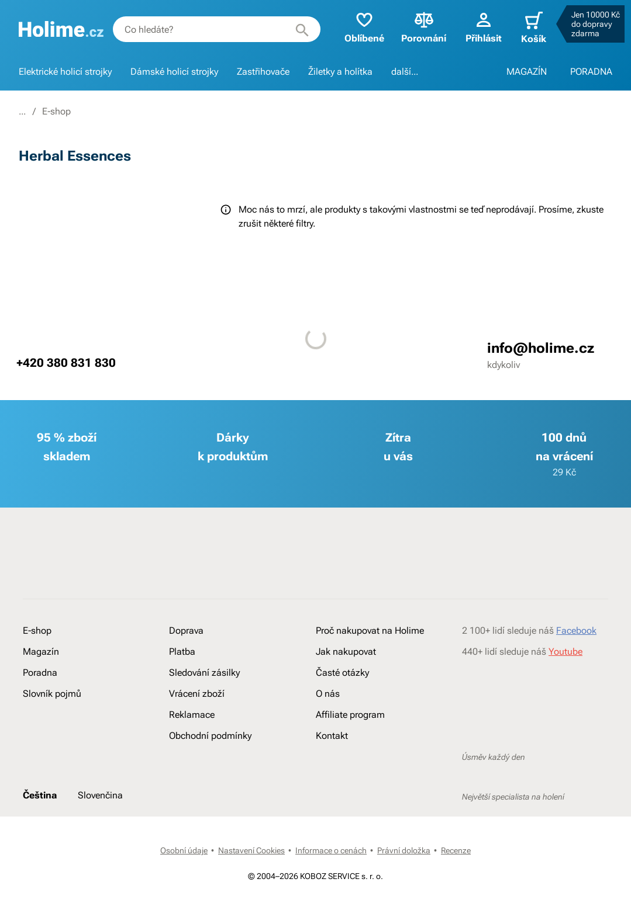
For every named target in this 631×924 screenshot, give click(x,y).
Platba (182, 651)
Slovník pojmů (52, 693)
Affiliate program (350, 714)
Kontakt (332, 735)
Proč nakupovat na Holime (370, 630)
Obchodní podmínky (210, 735)
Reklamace (192, 714)
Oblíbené (358, 26)
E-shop (78, 111)
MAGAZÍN (526, 71)
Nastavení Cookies (251, 850)
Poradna (40, 672)
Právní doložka (403, 850)
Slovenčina (100, 795)
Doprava (186, 630)
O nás (328, 693)
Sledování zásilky (204, 672)
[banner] (61, 29)
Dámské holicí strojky (174, 71)
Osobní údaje (184, 850)
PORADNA (591, 71)
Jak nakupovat (346, 651)
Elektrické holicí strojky (65, 71)
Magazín (41, 651)
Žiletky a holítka (340, 71)
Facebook (576, 630)
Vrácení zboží (197, 693)
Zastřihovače (263, 71)
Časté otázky (342, 672)
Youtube (565, 651)
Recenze (456, 850)
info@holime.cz (540, 348)
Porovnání (418, 26)
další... (404, 71)
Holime (33, 111)
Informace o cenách (331, 850)
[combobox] (214, 29)
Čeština (40, 795)
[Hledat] (296, 29)
